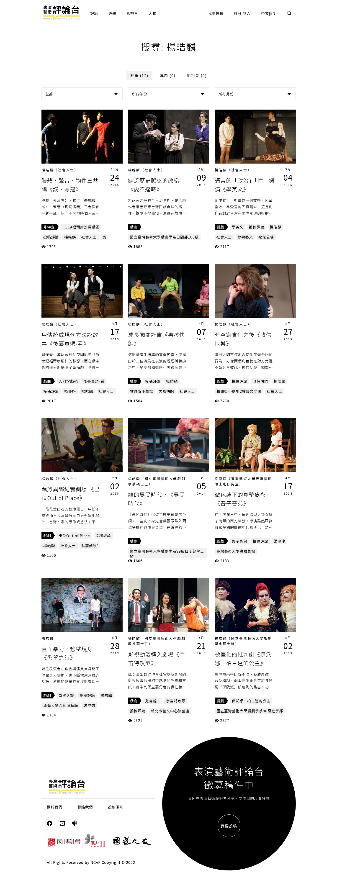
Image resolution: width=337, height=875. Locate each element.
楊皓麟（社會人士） (59, 169)
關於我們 (54, 807)
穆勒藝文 (245, 237)
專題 (112, 13)
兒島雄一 (153, 700)
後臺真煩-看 (93, 381)
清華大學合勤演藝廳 (60, 705)
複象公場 (266, 237)
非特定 (49, 227)
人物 (152, 13)
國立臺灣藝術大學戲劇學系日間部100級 (164, 237)
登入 (247, 13)
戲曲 (47, 381)
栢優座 (70, 391)
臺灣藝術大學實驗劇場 (235, 551)
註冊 (238, 13)
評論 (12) (139, 75)
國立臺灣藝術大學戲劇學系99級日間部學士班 (167, 553)
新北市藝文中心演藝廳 (170, 710)
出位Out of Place (74, 535)
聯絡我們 (85, 807)
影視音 (132, 13)
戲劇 (134, 227)
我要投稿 (216, 13)
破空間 (89, 705)
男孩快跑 (166, 391)
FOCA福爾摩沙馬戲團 (81, 227)
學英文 (237, 227)
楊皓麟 (70, 237)
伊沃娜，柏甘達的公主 (251, 700)
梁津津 (279, 541)
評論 (94, 13)
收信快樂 (260, 381)
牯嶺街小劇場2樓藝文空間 (238, 391)
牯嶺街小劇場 (141, 391)
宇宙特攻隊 (175, 700)
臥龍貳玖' (89, 545)
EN (272, 13)
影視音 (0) (197, 75)
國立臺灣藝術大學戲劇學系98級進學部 (249, 710)
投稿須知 (115, 807)
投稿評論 (51, 237)
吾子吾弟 (239, 541)
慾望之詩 (66, 695)
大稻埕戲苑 (68, 381)
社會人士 (89, 237)
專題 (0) (168, 75)
